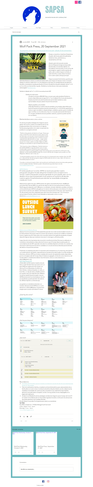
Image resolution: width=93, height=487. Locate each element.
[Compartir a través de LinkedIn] (27, 416)
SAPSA (54, 9)
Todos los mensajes (16, 32)
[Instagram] (76, 2)
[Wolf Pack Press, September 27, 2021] (46, 438)
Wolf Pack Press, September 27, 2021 (46, 447)
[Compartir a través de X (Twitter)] (24, 416)
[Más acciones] (72, 42)
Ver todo (79, 429)
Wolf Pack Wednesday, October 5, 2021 (20, 447)
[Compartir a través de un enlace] (31, 416)
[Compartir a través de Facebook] (20, 416)
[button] (65, 28)
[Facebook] (79, 2)
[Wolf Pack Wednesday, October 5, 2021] (22, 438)
